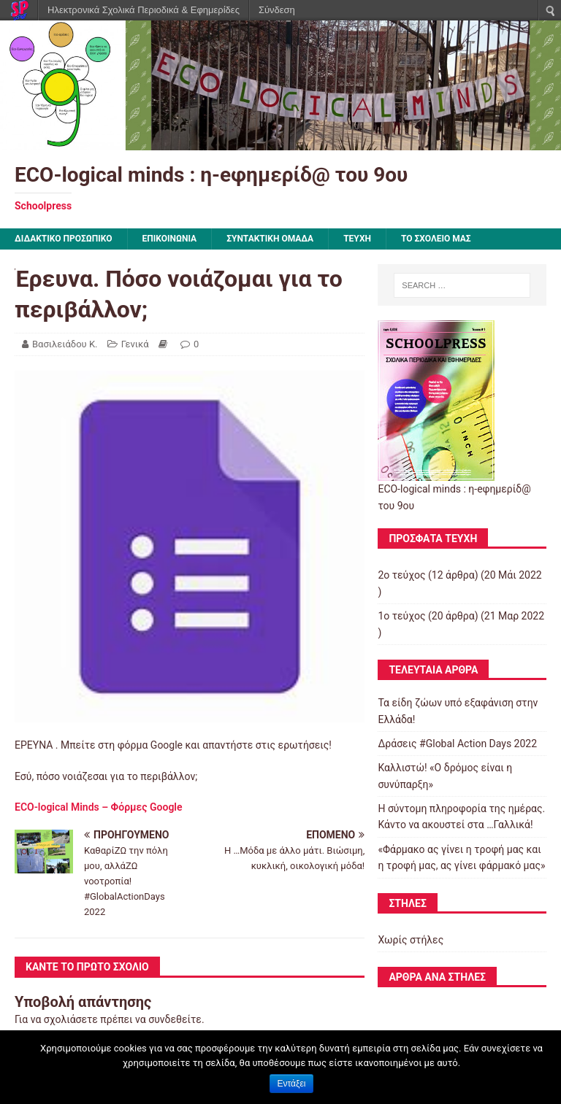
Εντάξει (292, 1083)
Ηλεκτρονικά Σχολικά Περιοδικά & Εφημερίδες (143, 9)
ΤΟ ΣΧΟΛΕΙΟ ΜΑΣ (436, 238)
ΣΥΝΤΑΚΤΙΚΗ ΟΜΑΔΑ (269, 238)
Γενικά (135, 344)
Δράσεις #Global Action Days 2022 (457, 743)
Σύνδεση (277, 9)
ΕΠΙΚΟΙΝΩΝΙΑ (169, 238)
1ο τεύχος (401, 616)
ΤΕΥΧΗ (357, 238)
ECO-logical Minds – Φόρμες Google (99, 807)
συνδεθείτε (175, 1019)
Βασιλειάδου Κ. (65, 344)
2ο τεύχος (401, 575)
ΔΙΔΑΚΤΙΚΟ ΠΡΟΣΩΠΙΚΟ (63, 238)
